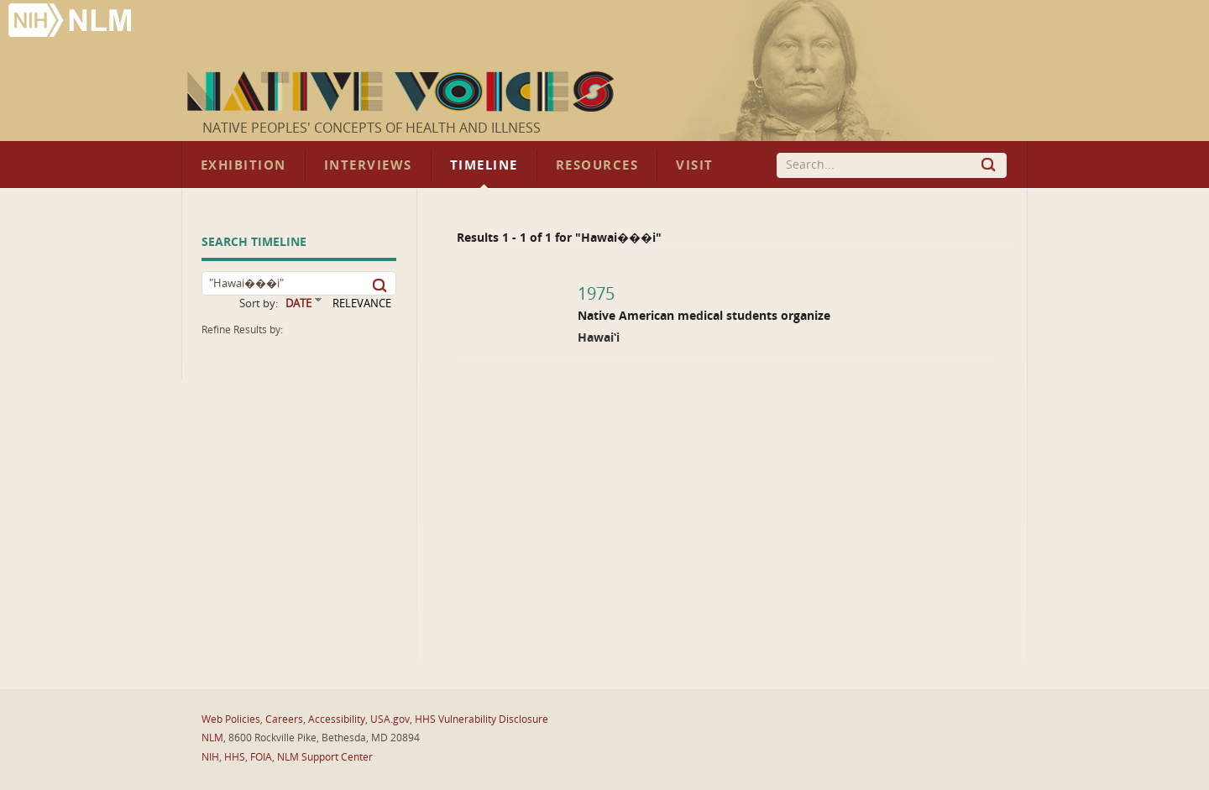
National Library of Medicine (71, 22)
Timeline (484, 165)
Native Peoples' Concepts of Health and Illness (371, 128)
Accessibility (336, 719)
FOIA (261, 757)
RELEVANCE (361, 303)
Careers (284, 719)
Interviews (368, 165)
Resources (597, 165)
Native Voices (403, 91)
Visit (695, 165)
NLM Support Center (325, 757)
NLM (212, 738)
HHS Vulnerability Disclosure (481, 719)
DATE (298, 303)
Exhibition (243, 165)
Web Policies (231, 719)
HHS (234, 757)
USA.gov (390, 719)
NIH (210, 757)
